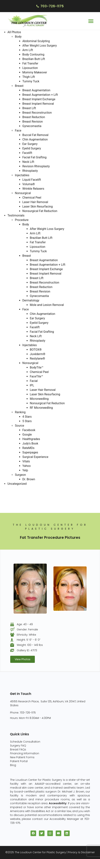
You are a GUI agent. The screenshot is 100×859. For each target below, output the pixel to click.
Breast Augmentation (36, 90)
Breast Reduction (33, 117)
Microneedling (39, 399)
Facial (34, 381)
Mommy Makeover (34, 72)
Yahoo (26, 466)
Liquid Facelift (31, 179)
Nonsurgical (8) (11, 506)
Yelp (25, 470)
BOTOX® (36, 349)
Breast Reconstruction (37, 112)
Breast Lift (29, 108)
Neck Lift (28, 162)
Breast (19, 86)
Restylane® (37, 358)
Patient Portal (19, 761)
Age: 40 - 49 (25, 624)
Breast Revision (32, 121)
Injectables (22, 175)
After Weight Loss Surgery (39, 45)
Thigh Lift (28, 77)
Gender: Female (27, 629)
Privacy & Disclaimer (81, 852)
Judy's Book (30, 443)
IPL (32, 385)
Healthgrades (31, 439)
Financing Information (24, 753)
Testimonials (15, 215)
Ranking (20, 412)
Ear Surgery (29, 144)
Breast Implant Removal (38, 103)
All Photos (14, 32)
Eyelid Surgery (31, 148)
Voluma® (28, 184)
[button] (91, 21)
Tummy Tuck (30, 81)
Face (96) (7, 501)
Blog (13, 765)
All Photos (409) (11, 488)
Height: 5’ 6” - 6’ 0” (28, 640)
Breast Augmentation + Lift (40, 95)
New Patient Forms (22, 757)
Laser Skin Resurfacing (37, 206)
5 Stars (27, 421)
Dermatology (30, 300)
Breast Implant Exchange (38, 99)
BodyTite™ (36, 367)
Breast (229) (9, 493)
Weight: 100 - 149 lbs (30, 645)
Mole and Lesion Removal (47, 305)
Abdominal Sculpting (36, 41)
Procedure (21, 220)
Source (19, 425)
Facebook (28, 430)
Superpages (30, 452)
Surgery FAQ (18, 745)
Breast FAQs (18, 749)
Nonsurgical (23, 193)
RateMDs (28, 448)
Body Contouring (33, 54)
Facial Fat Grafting (34, 157)
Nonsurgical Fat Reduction (39, 211)
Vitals (26, 461)
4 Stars (27, 416)
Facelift (27, 153)
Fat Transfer (30, 63)
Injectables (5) (10, 510)
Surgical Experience (35, 457)
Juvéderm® (37, 354)
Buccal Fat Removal (35, 135)
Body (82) (7, 497)
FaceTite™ (36, 376)
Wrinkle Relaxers (33, 188)
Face (18, 130)
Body (18, 36)
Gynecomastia (31, 126)
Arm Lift (27, 50)
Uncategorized (17, 483)
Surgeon (20, 475)
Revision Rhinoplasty (36, 166)
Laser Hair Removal (35, 202)
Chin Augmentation (35, 139)
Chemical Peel (31, 197)
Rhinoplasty (30, 171)
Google (27, 434)
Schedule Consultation (25, 741)
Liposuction (30, 68)
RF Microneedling (41, 407)
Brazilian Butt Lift (33, 59)
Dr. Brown (28, 479)
